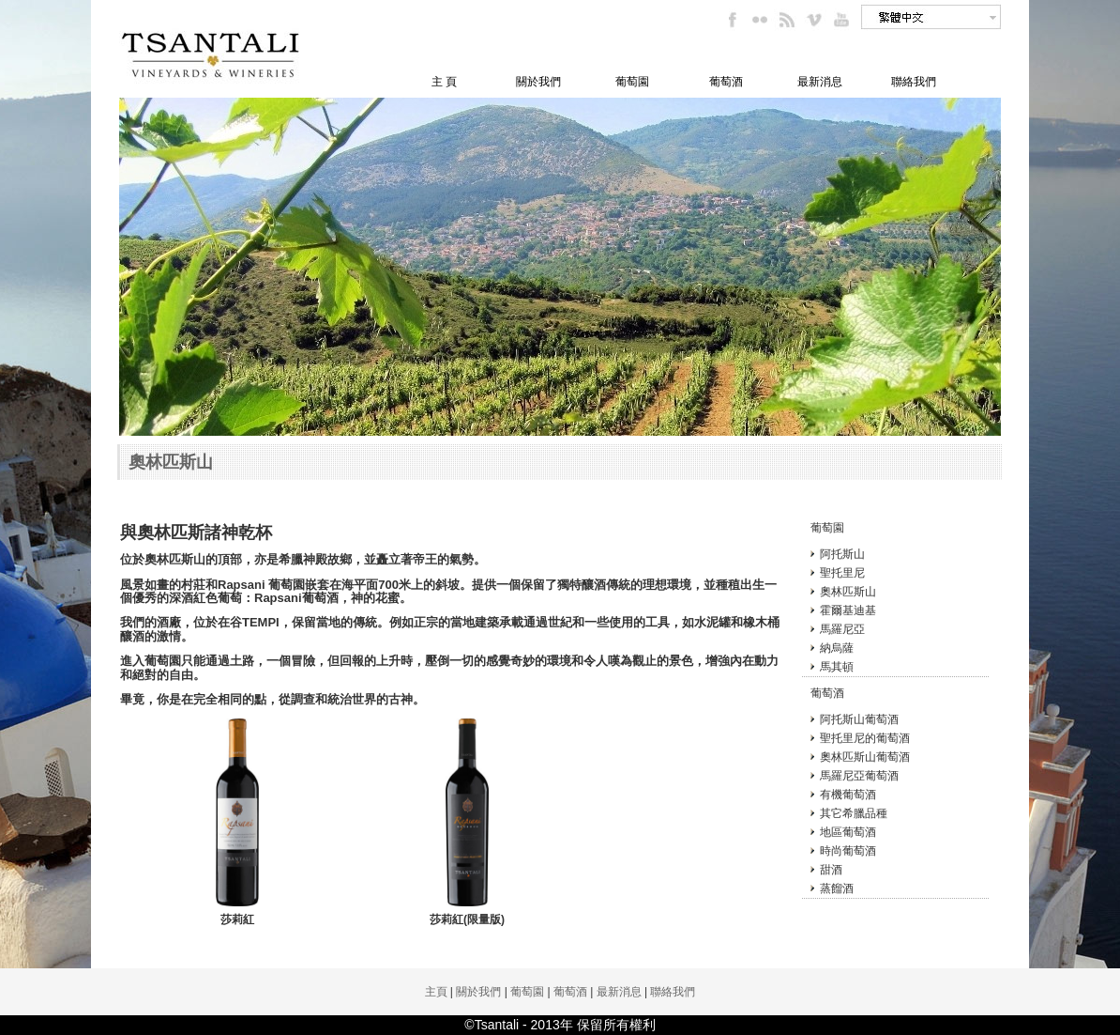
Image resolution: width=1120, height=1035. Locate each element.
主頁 (436, 991)
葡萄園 (632, 81)
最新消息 (819, 81)
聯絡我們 (913, 81)
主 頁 (444, 81)
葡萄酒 (726, 81)
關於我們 (538, 81)
